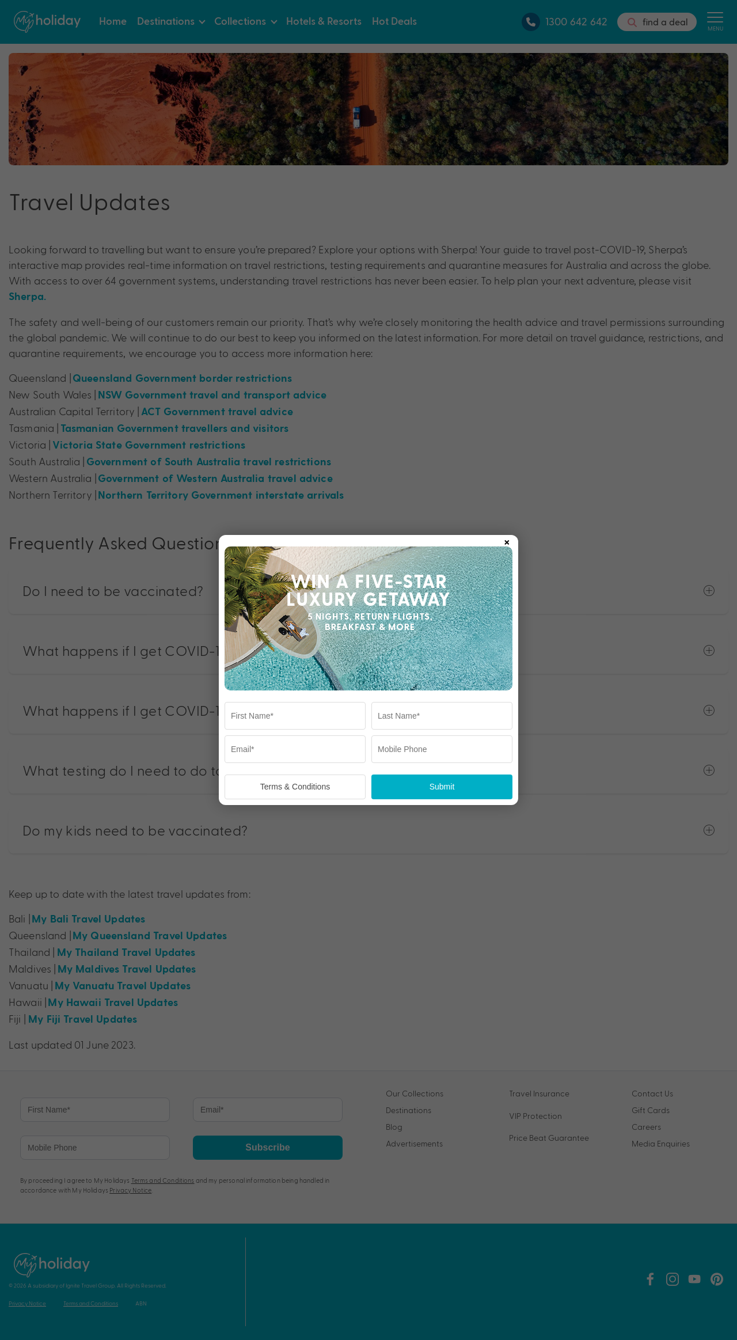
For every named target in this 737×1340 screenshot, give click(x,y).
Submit (442, 786)
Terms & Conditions (295, 786)
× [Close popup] (506, 540)
